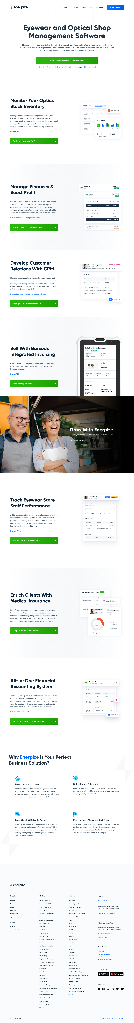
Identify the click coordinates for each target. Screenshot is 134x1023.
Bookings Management (46, 985)
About (12, 907)
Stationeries (72, 962)
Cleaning (71, 933)
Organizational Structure (47, 962)
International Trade (75, 917)
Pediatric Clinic (73, 981)
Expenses (42, 926)
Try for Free (115, 7)
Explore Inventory (17, 132)
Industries (74, 7)
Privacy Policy (106, 1018)
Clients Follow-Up (44, 998)
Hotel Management (75, 988)
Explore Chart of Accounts (20, 712)
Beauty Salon (73, 939)
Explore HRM (15, 531)
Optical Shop (73, 923)
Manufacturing (44, 978)
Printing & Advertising (75, 972)
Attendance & (46, 965)
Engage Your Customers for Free (34, 303)
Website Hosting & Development (79, 975)
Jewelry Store (73, 965)
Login (99, 7)
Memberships (43, 1001)
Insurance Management (47, 917)
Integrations (14, 913)
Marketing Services (74, 978)
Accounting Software (46, 920)
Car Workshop (73, 930)
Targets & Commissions (46, 913)
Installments (43, 910)
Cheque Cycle (43, 936)
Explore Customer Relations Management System (28, 294)
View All (42, 1008)
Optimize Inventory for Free (34, 141)
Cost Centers (43, 933)
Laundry (71, 943)
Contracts (42, 968)
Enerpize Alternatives (105, 959)
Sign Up (12, 926)
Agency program (15, 917)
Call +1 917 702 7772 (105, 934)
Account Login (15, 930)
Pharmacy (72, 985)
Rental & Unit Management (48, 988)
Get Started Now (78, 440)
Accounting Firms (74, 910)
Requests (42, 975)
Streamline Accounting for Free (34, 227)
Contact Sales (103, 937)
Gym (70, 946)
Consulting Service (74, 904)
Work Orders (43, 981)
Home (12, 904)
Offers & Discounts (45, 907)
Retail (70, 920)
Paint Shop (72, 952)
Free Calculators (104, 957)
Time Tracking (43, 991)
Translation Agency (75, 968)
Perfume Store (73, 955)
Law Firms (72, 900)
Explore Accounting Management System (26, 218)
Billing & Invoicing (44, 900)
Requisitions (43, 952)
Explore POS (15, 374)
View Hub (101, 951)
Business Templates (104, 954)
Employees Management (47, 959)
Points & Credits (44, 1004)
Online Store (72, 959)
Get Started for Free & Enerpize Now (67, 60)
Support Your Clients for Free (34, 631)
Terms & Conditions (118, 1018)
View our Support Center (106, 913)
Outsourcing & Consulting (77, 913)
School (71, 949)
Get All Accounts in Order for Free (34, 721)
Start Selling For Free (34, 383)
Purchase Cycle (44, 949)
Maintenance (73, 926)
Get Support (102, 900)
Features (13, 910)
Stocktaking (43, 955)
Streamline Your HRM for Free (34, 540)
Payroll (41, 972)
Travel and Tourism (75, 907)
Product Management (46, 943)
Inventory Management (46, 939)
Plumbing (71, 936)
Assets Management (45, 930)
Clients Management (46, 994)
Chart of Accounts (45, 923)
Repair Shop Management (77, 991)
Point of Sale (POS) (45, 904)
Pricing (84, 7)
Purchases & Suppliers (46, 946)
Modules (64, 7)
